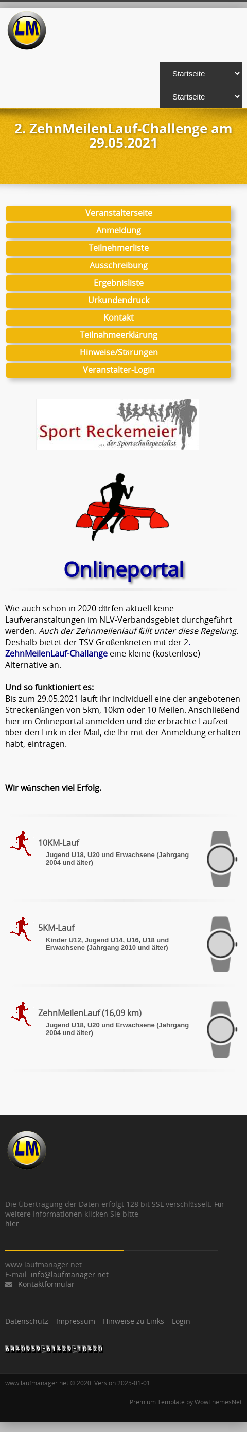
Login (181, 1321)
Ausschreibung (119, 265)
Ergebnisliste (119, 282)
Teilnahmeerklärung (118, 335)
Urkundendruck (118, 300)
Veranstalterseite (118, 212)
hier (12, 1223)
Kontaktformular (46, 1284)
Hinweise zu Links (133, 1321)
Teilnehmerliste (119, 247)
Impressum (75, 1321)
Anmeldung (118, 230)
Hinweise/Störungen (119, 352)
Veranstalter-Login (119, 369)
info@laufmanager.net (70, 1274)
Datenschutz (26, 1321)
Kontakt (118, 317)
